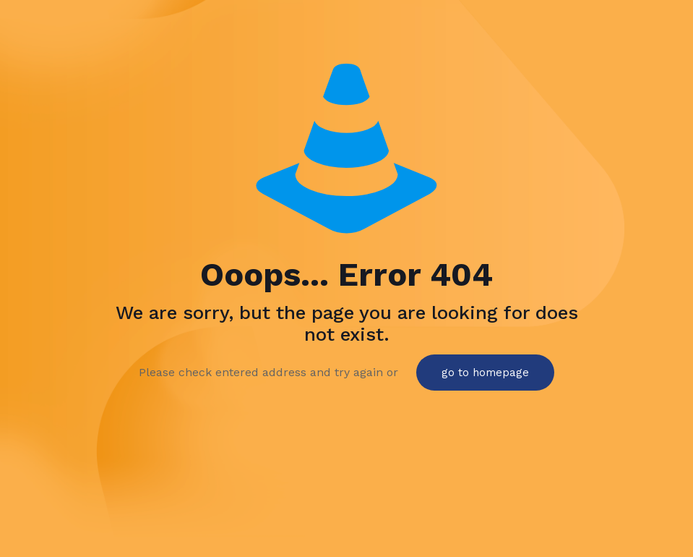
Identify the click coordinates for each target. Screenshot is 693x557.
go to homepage (485, 372)
